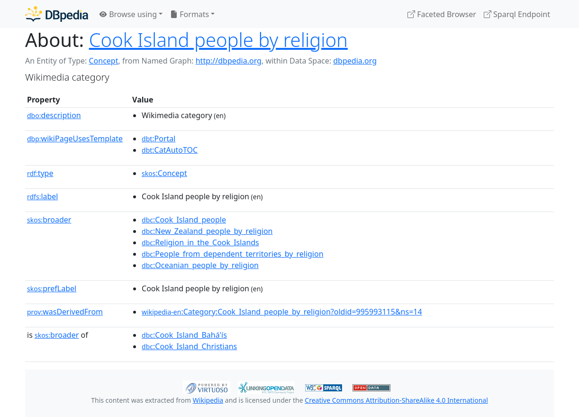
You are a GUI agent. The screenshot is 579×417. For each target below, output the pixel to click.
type (40, 173)
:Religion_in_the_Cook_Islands (200, 242)
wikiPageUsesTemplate (75, 138)
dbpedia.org (355, 61)
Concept (103, 61)
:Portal (158, 138)
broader (49, 219)
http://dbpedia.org (229, 61)
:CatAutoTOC (170, 150)
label (42, 196)
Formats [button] (189, 14)
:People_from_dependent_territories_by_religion (233, 254)
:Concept (164, 173)
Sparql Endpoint (517, 14)
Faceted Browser (441, 14)
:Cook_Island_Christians (189, 346)
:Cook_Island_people (184, 219)
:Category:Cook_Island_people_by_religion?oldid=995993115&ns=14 (282, 311)
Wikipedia (208, 400)
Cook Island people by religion (218, 40)
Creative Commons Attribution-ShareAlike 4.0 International (396, 400)
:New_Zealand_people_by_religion (207, 231)
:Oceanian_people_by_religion (200, 265)
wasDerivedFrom (65, 311)
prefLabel (51, 288)
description (54, 115)
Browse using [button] (128, 14)
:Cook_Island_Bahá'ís (184, 335)
